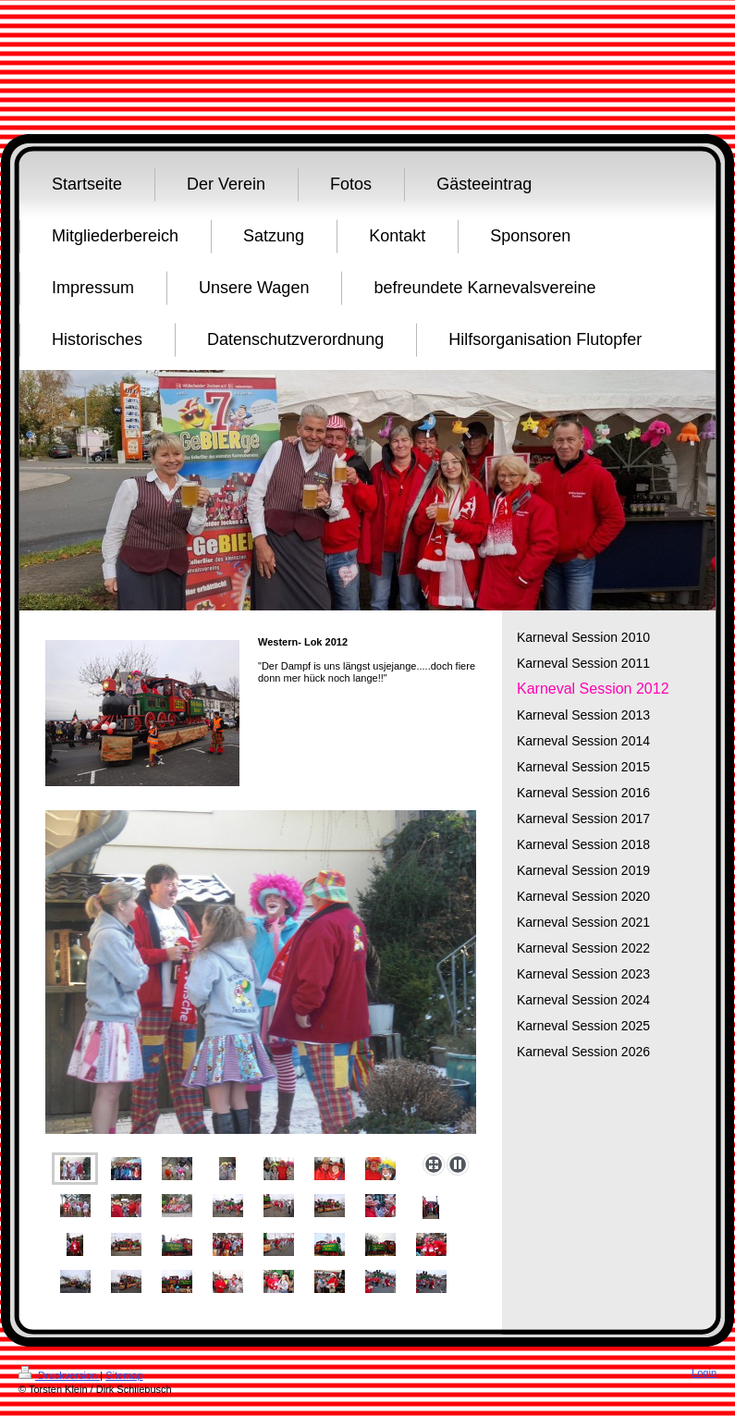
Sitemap (123, 1375)
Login (704, 1372)
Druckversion (59, 1375)
